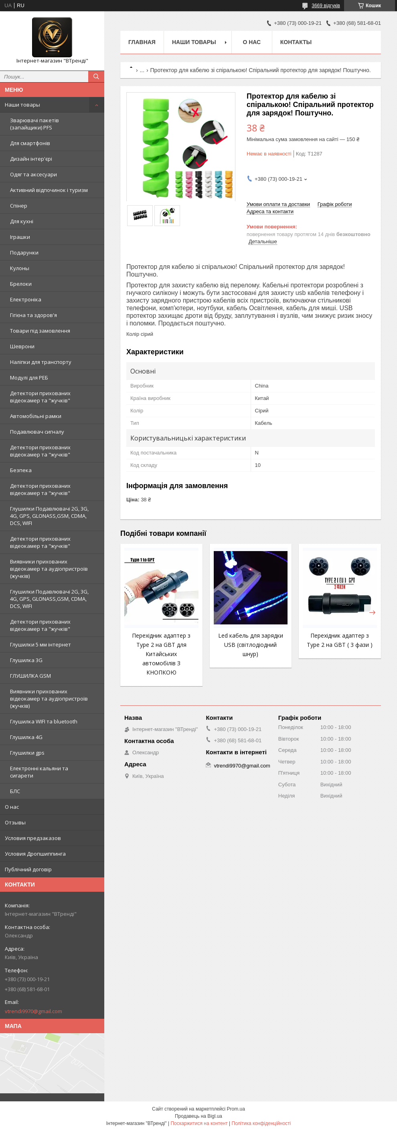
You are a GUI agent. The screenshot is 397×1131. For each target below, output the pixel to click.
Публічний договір (28, 869)
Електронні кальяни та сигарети (39, 772)
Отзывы (15, 822)
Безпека (21, 470)
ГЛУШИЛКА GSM (30, 675)
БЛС (15, 791)
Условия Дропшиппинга (35, 853)
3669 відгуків (326, 5)
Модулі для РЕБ (29, 377)
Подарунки (24, 252)
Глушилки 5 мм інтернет (40, 644)
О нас (12, 806)
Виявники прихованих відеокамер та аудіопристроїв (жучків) (49, 569)
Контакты (296, 42)
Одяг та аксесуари (33, 174)
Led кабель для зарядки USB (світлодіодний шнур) (250, 645)
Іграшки (20, 236)
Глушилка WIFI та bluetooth (43, 721)
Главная (142, 42)
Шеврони (22, 346)
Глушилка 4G (26, 737)
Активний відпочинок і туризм (49, 190)
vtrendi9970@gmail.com (33, 1011)
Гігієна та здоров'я (33, 315)
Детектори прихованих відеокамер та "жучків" (40, 397)
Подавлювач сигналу (37, 431)
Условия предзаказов (33, 838)
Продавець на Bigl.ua (198, 1116)
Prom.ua (236, 1109)
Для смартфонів (30, 143)
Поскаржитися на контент (198, 1123)
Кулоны (19, 268)
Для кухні (21, 221)
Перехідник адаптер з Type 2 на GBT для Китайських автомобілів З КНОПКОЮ (161, 654)
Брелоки (21, 283)
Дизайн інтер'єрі (31, 158)
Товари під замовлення (40, 330)
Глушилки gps (27, 752)
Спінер (18, 205)
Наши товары (22, 104)
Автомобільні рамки (35, 416)
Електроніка (25, 299)
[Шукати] (96, 77)
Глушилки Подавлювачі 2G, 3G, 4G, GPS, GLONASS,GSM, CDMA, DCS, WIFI (49, 516)
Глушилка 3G (26, 660)
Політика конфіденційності (261, 1123)
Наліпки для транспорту (40, 362)
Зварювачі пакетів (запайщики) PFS (34, 124)
